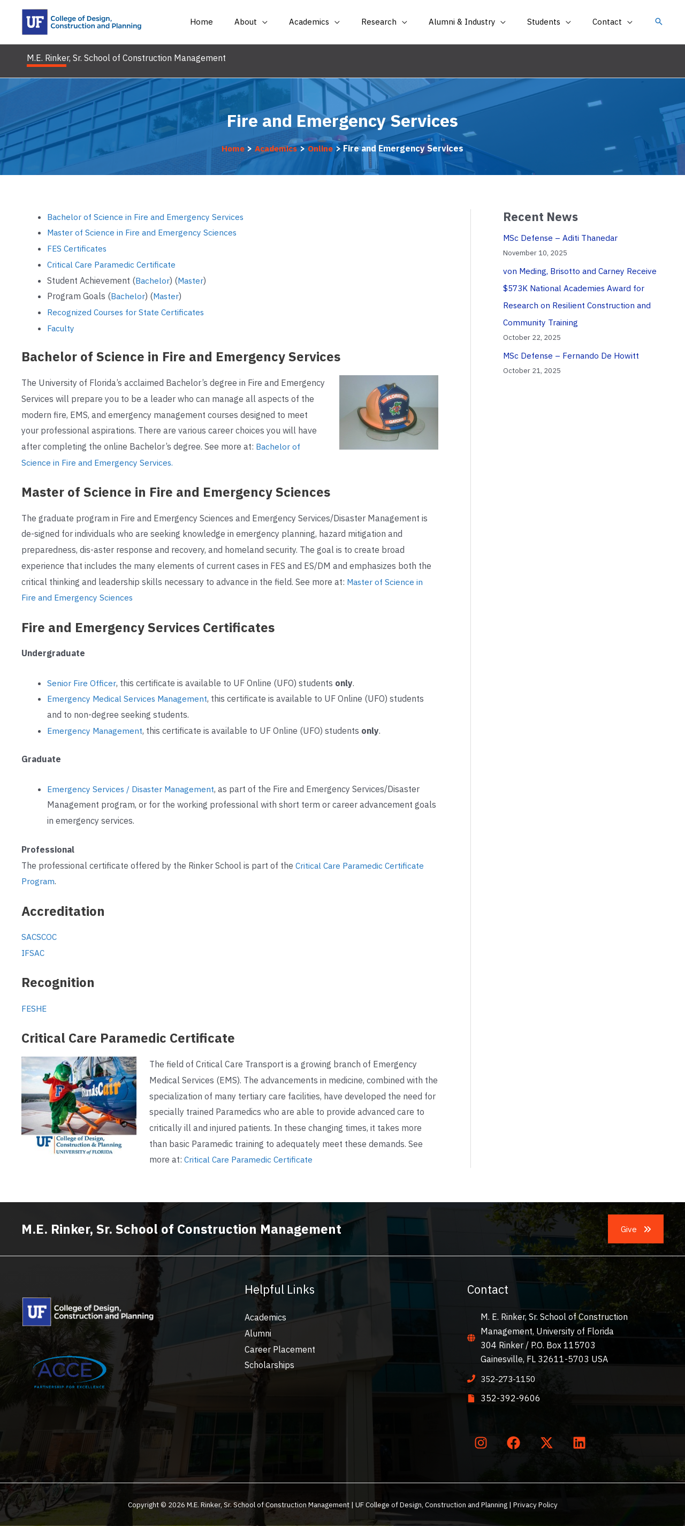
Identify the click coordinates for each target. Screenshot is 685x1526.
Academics (265, 1317)
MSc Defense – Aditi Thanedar (561, 237)
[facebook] (515, 1442)
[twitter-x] (548, 1442)
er (203, 280)
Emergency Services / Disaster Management (133, 789)
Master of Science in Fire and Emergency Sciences (144, 232)
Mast (189, 280)
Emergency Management (96, 730)
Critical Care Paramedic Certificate (113, 264)
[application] (291, 22)
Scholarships (269, 1365)
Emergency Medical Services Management (129, 698)
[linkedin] (581, 1442)
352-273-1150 (511, 1378)
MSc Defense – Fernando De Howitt (572, 355)
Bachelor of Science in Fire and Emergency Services (146, 216)
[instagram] (482, 1442)
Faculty (61, 328)
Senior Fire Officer (81, 683)
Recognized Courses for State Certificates (127, 312)
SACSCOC (39, 936)
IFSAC (33, 952)
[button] (659, 22)
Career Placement (280, 1349)
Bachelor (153, 280)
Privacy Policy (535, 1504)
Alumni (258, 1333)
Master (168, 296)
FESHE (34, 1008)
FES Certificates (78, 248)
